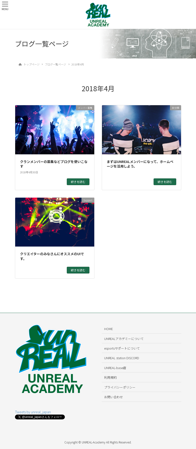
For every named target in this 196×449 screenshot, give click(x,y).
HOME (108, 328)
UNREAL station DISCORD (121, 358)
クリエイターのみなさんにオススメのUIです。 (52, 256)
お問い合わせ (113, 397)
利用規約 (110, 377)
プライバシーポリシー (119, 387)
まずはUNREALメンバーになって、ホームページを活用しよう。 (140, 164)
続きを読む (78, 182)
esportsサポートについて (122, 348)
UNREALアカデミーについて (124, 338)
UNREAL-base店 (115, 367)
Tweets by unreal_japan (33, 412)
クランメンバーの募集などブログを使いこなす (54, 164)
